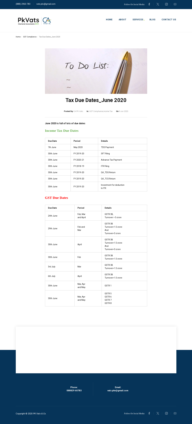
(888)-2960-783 (23, 4)
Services (138, 19)
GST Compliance (30, 37)
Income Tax (108, 111)
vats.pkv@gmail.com (45, 4)
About (122, 19)
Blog (152, 19)
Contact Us (169, 19)
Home (109, 19)
